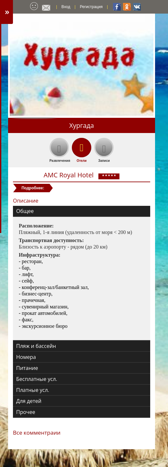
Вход (66, 7)
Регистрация (91, 7)
